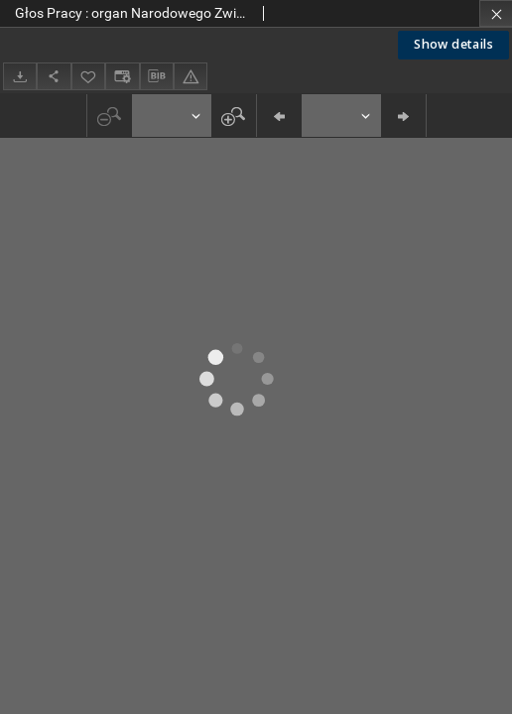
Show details (453, 44)
